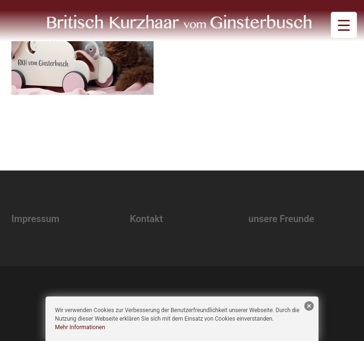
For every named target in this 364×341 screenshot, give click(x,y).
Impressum (35, 218)
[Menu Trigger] (344, 25)
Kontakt (146, 218)
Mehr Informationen (80, 327)
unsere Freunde (281, 218)
